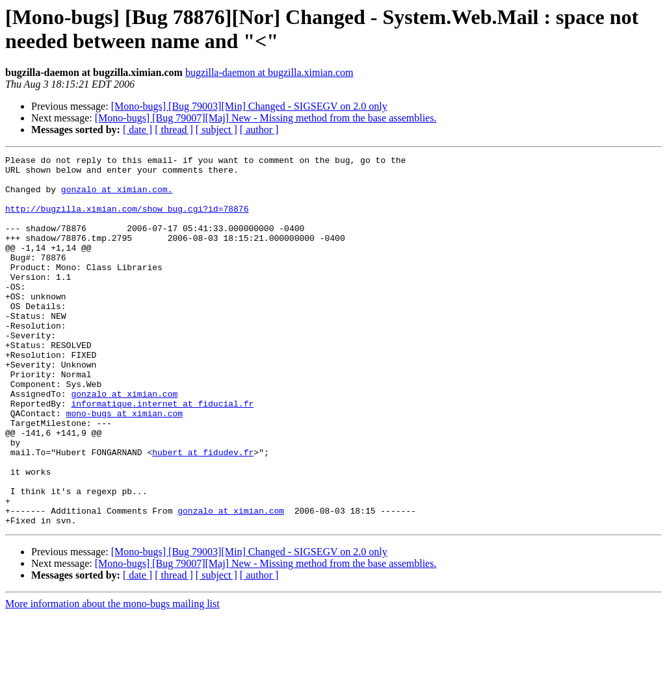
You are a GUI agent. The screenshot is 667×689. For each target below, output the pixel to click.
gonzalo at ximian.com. (117, 197)
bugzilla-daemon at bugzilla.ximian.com (269, 72)
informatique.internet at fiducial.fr (162, 454)
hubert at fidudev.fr (203, 512)
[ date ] (137, 129)
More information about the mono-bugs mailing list (112, 677)
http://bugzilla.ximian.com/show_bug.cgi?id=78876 (126, 220)
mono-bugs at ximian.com (124, 465)
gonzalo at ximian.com (124, 442)
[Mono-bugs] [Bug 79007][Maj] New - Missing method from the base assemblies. (266, 117)
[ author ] (259, 129)
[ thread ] (174, 129)
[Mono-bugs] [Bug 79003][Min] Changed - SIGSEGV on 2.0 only (249, 106)
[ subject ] (216, 129)
